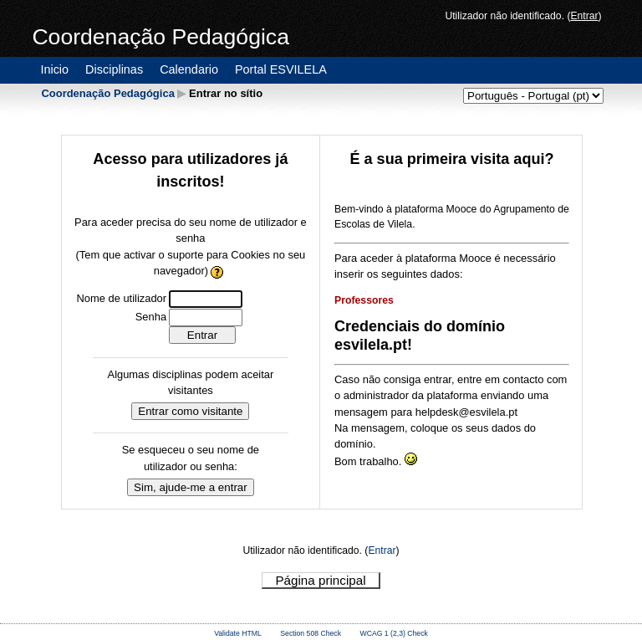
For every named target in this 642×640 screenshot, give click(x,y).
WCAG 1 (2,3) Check (394, 633)
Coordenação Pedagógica (107, 93)
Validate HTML (238, 633)
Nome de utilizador (121, 298)
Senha (150, 316)
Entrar (584, 16)
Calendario (189, 69)
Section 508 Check (310, 633)
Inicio (54, 69)
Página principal (320, 580)
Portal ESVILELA (281, 69)
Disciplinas (114, 69)
